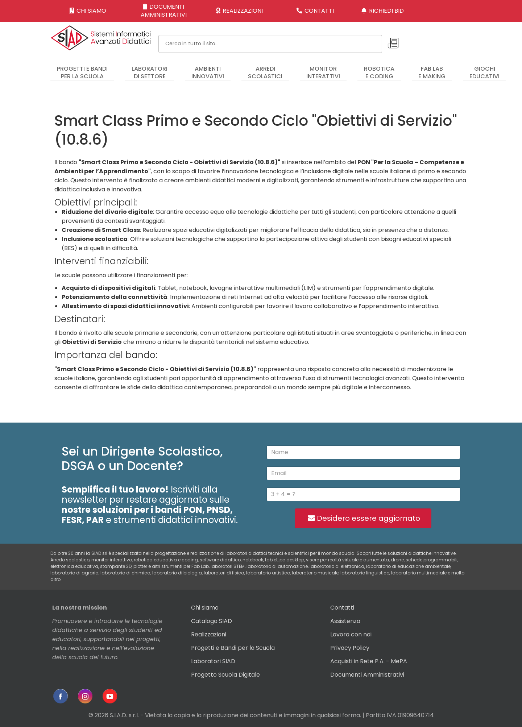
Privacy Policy (349, 648)
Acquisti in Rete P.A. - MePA (368, 661)
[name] (363, 452)
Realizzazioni (208, 634)
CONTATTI (315, 11)
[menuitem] (82, 69)
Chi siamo (205, 607)
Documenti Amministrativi (367, 674)
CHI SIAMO (88, 11)
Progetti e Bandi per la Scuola (233, 648)
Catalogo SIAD (211, 621)
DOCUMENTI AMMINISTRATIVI (164, 11)
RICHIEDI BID (382, 11)
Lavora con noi (351, 634)
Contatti (342, 607)
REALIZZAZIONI (239, 11)
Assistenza (345, 621)
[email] (363, 473)
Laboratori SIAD (213, 661)
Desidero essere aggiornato (363, 518)
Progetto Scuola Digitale (225, 674)
